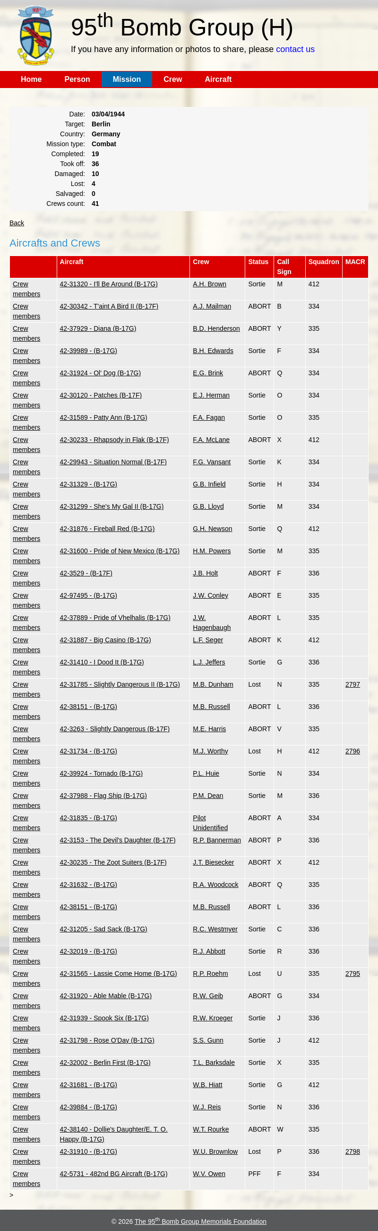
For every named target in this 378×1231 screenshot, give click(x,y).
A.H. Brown (209, 284)
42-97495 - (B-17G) (88, 595)
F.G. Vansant (212, 462)
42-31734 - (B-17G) (88, 751)
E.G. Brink (208, 373)
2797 (352, 684)
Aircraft (218, 79)
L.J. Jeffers (209, 662)
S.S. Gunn (208, 1040)
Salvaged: (70, 193)
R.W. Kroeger (212, 1018)
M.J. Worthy (210, 751)
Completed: (68, 154)
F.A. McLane (211, 439)
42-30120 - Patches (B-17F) (101, 395)
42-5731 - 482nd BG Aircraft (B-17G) (114, 1174)
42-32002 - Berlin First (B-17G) (105, 1062)
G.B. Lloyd (208, 506)
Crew (172, 79)
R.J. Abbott (209, 951)
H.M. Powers (212, 551)
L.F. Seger (208, 640)
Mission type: (65, 144)
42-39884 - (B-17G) (88, 1107)
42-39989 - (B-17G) (88, 350)
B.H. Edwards (213, 350)
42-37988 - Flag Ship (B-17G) (103, 795)
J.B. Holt (205, 573)
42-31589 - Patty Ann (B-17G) (103, 417)
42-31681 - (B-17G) (88, 1085)
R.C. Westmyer (215, 929)
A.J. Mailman (212, 306)
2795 (352, 973)
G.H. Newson (212, 528)
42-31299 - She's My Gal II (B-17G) (112, 506)
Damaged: (69, 173)
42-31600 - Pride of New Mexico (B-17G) (120, 551)
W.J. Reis (207, 1107)
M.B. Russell (211, 706)
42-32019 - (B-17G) (88, 951)
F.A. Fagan (209, 417)
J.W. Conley (210, 595)
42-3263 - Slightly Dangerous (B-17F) (115, 729)
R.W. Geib (208, 996)
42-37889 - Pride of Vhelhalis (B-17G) (115, 617)
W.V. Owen (209, 1174)
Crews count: (65, 203)
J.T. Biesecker (213, 862)
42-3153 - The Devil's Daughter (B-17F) (118, 840)
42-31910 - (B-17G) (88, 1151)
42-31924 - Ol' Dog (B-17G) (100, 373)
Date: (77, 114)
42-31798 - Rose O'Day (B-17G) (107, 1040)
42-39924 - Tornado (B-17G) (101, 773)
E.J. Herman (211, 395)
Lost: (78, 183)
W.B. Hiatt (207, 1085)
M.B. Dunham (213, 684)
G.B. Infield (209, 484)
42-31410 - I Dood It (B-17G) (102, 662)
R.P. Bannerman (217, 840)
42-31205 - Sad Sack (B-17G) (103, 929)
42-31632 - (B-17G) (88, 884)
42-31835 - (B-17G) (88, 818)
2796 (352, 751)
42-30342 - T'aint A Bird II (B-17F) (109, 306)
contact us (295, 49)
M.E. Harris (209, 729)
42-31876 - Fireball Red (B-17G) (107, 528)
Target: (75, 124)
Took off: (72, 164)
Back (16, 223)
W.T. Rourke (211, 1129)
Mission (127, 79)
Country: (72, 134)
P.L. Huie (206, 773)
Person (77, 79)
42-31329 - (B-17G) (88, 484)
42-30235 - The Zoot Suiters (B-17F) (113, 862)
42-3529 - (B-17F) (86, 573)
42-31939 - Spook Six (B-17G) (104, 1018)
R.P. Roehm (210, 973)
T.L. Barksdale (214, 1062)
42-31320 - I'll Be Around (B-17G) (109, 284)
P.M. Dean (208, 795)
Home (31, 79)
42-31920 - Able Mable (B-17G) (106, 996)
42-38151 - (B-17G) (88, 706)
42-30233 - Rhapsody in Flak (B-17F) (114, 439)
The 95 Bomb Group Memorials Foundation (200, 1221)
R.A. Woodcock (215, 884)
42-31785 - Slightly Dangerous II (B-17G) (120, 684)
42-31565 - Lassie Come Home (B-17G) (118, 973)
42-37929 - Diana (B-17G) (98, 328)
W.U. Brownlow (215, 1151)
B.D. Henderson (216, 328)
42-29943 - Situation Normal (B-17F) (113, 462)
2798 (352, 1151)
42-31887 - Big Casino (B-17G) (105, 640)
